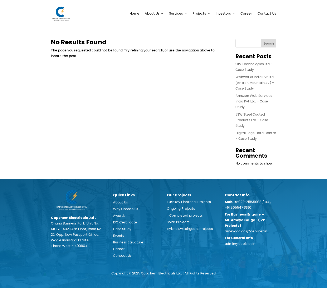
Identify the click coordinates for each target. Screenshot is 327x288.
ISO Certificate (125, 222)
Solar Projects (178, 222)
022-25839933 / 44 (253, 201)
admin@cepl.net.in (240, 243)
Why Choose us (125, 209)
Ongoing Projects (181, 208)
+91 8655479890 (238, 207)
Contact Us (267, 14)
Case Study (122, 229)
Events (118, 235)
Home (134, 14)
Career (246, 14)
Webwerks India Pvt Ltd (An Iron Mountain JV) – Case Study (254, 83)
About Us (152, 14)
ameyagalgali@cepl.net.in (246, 231)
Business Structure (128, 242)
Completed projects (185, 215)
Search (269, 43)
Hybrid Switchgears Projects (190, 228)
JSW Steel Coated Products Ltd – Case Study (251, 120)
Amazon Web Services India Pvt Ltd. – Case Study (253, 101)
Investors (223, 14)
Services (176, 14)
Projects (199, 14)
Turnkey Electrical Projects (189, 201)
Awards (119, 215)
